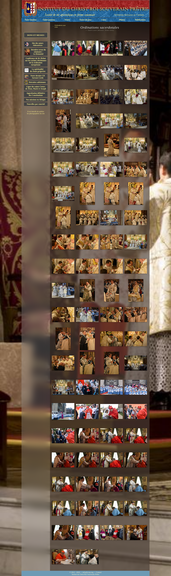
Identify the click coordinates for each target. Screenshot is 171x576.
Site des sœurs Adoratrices (34, 44)
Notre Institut (30, 20)
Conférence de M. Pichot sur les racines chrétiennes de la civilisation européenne (35, 61)
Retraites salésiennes (35, 82)
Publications (140, 20)
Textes (67, 20)
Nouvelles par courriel (36, 104)
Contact (99, 572)
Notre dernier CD (35, 77)
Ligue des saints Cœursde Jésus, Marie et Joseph (35, 88)
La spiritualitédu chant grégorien (35, 70)
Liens (103, 20)
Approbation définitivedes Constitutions (35, 94)
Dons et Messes (35, 35)
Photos (122, 20)
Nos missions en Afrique (35, 100)
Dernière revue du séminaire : (35, 52)
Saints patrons (49, 20)
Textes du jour (85, 20)
